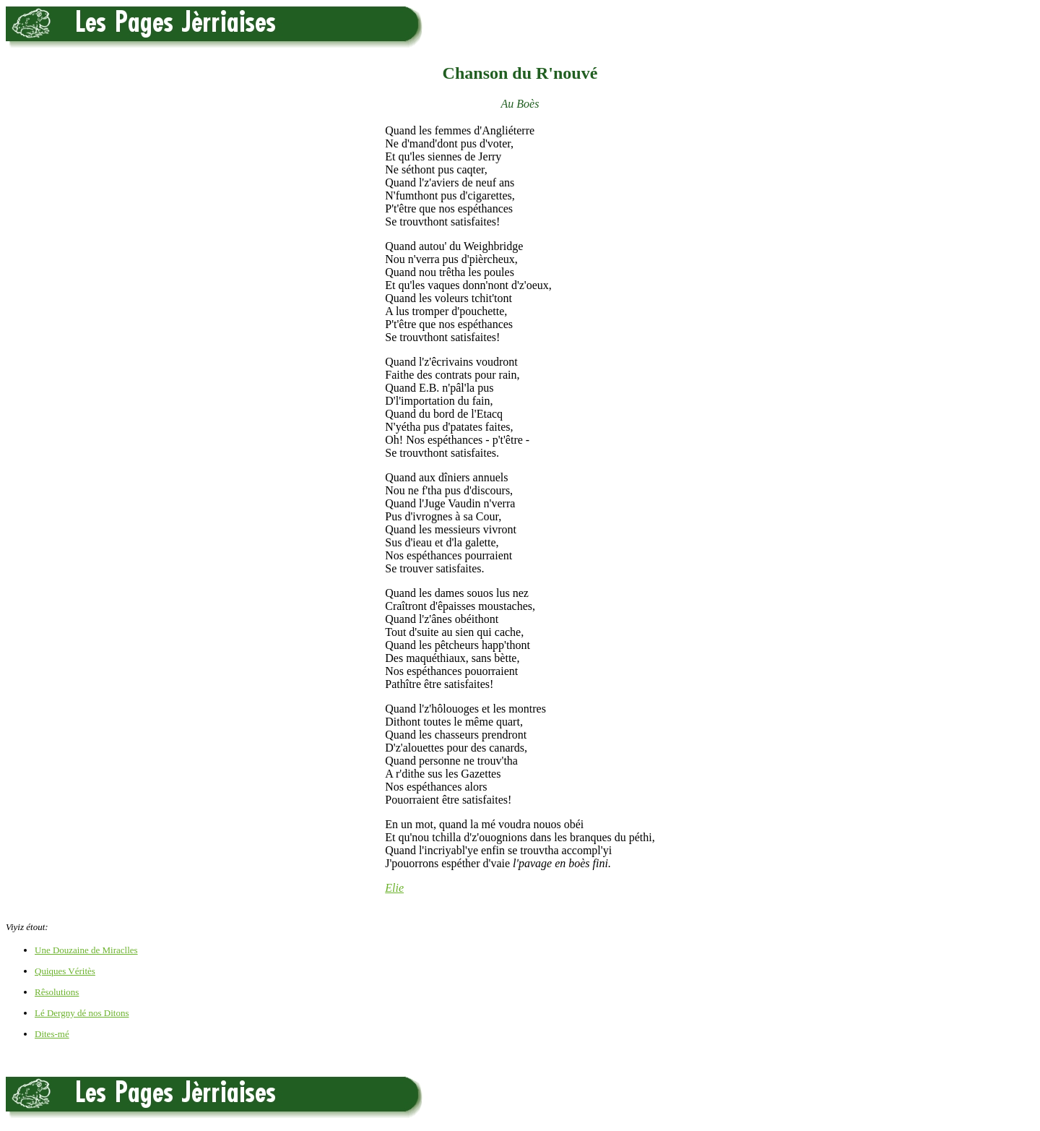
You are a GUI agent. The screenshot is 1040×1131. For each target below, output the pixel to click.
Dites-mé (52, 1033)
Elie (394, 888)
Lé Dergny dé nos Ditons (82, 1012)
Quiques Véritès (65, 971)
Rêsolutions (57, 991)
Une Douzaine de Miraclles (86, 950)
